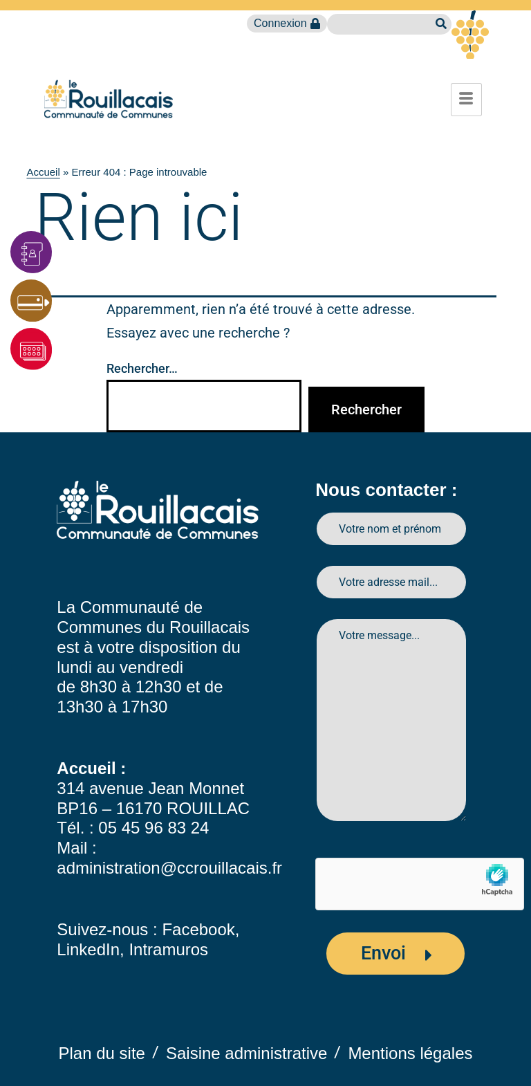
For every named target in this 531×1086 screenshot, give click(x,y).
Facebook (198, 929)
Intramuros (168, 949)
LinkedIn (88, 949)
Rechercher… (142, 368)
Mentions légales (410, 1053)
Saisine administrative (246, 1053)
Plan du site (102, 1053)
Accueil (42, 172)
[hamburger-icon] (466, 99)
